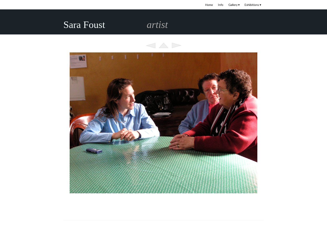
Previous (150, 45)
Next (176, 45)
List (163, 45)
